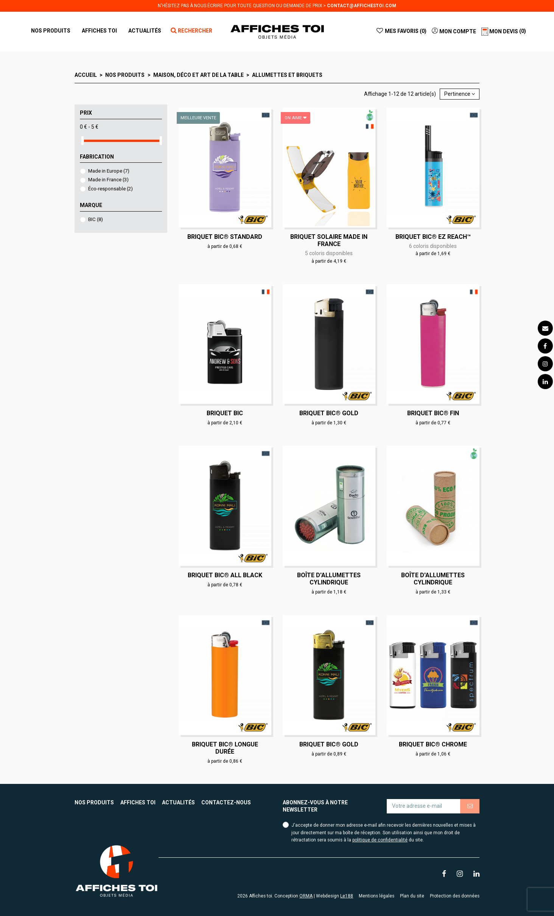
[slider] (82, 140)
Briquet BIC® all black (225, 575)
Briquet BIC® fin (433, 413)
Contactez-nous (226, 802)
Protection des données (454, 896)
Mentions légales (376, 896)
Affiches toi (138, 802)
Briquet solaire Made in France (328, 240)
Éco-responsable (110, 189)
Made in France (108, 179)
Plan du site (412, 896)
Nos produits (94, 802)
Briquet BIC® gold (328, 413)
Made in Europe (108, 171)
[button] (99, 30)
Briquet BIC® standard (224, 236)
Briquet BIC (225, 413)
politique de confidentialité (380, 840)
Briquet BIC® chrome (433, 744)
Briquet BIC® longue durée (225, 748)
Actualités (178, 802)
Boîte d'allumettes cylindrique (329, 579)
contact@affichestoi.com (361, 5)
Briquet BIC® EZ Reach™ (433, 236)
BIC (95, 219)
